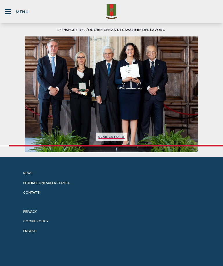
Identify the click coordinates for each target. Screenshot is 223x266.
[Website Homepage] (111, 11)
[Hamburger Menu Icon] (8, 11)
